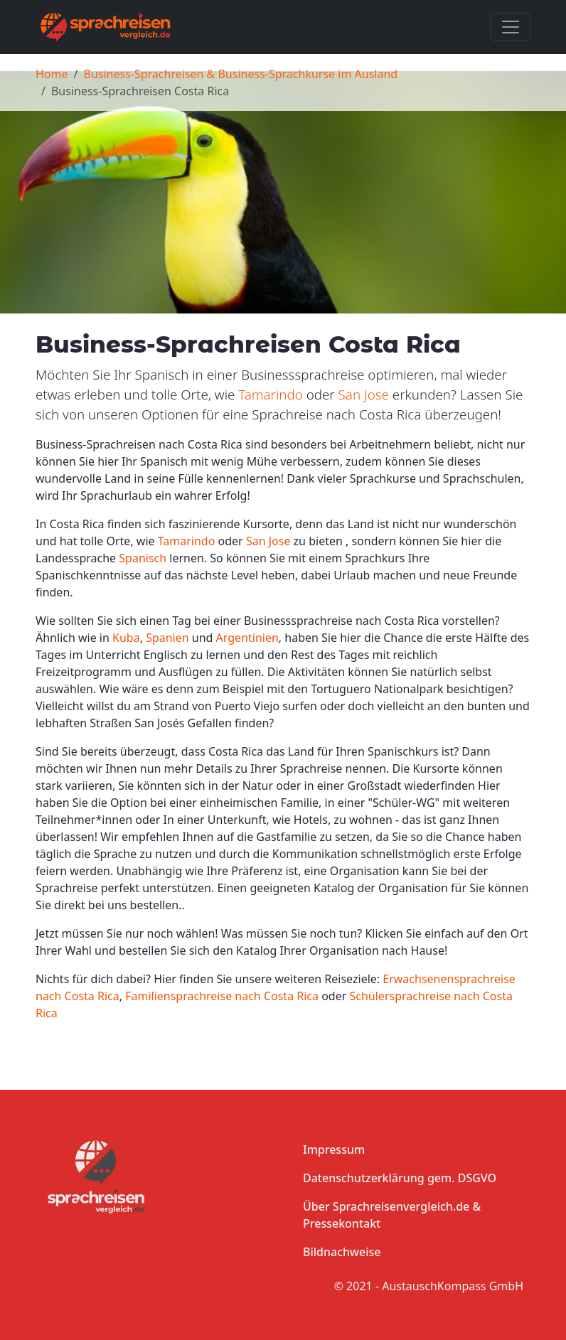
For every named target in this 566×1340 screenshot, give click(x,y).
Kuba (126, 637)
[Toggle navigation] (510, 27)
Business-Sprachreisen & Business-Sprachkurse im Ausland (240, 74)
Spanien (167, 637)
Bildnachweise (341, 1252)
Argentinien (247, 637)
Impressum (334, 1149)
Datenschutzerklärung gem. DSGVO (399, 1178)
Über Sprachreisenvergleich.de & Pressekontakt (392, 1215)
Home (52, 74)
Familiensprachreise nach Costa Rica (222, 996)
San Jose (363, 394)
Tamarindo (270, 394)
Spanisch (142, 558)
